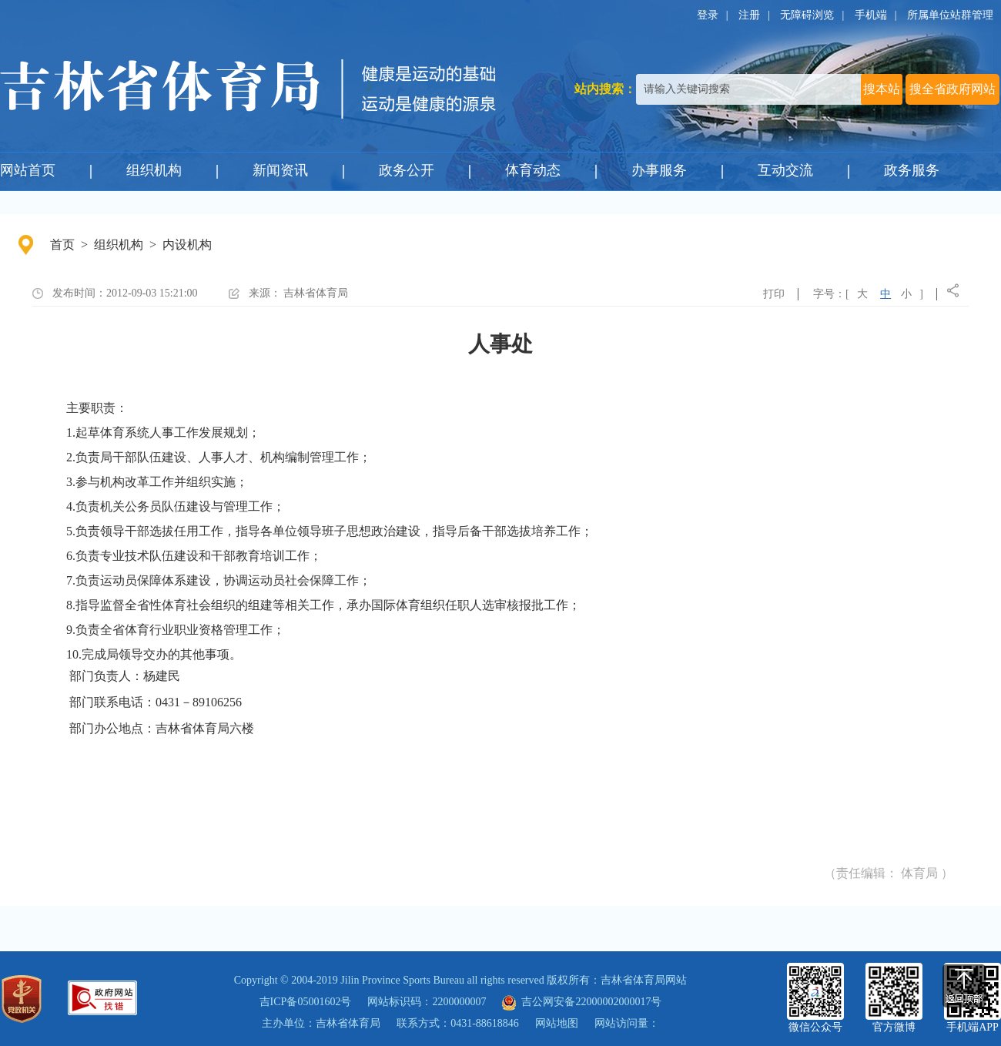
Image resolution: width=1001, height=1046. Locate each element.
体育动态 (533, 170)
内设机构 (187, 244)
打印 (774, 294)
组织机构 (154, 170)
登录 (707, 15)
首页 (62, 244)
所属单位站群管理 (950, 15)
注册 (749, 15)
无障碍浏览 (807, 15)
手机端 (871, 15)
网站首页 (27, 170)
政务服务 (911, 170)
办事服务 (659, 170)
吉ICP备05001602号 (305, 1001)
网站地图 (556, 1023)
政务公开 (406, 170)
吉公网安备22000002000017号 (581, 1001)
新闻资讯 (280, 170)
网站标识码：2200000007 (426, 1001)
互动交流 (785, 170)
